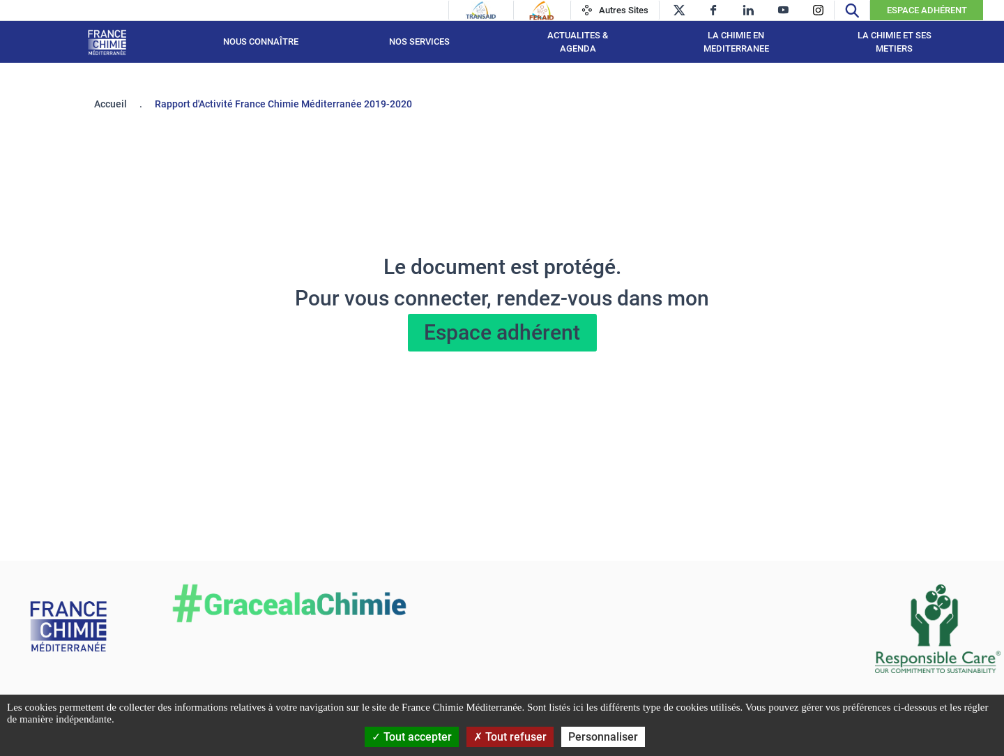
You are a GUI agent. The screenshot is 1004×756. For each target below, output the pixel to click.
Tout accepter (412, 736)
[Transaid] (481, 10)
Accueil (110, 103)
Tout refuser (510, 736)
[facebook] (713, 10)
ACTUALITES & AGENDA (577, 42)
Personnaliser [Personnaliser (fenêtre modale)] (603, 736)
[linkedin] (748, 10)
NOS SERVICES (419, 41)
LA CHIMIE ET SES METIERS (894, 42)
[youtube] (783, 10)
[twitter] (678, 10)
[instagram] (818, 10)
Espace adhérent (502, 332)
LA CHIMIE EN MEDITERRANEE (736, 42)
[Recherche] (852, 10)
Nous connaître (260, 41)
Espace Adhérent (927, 10)
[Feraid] (541, 10)
